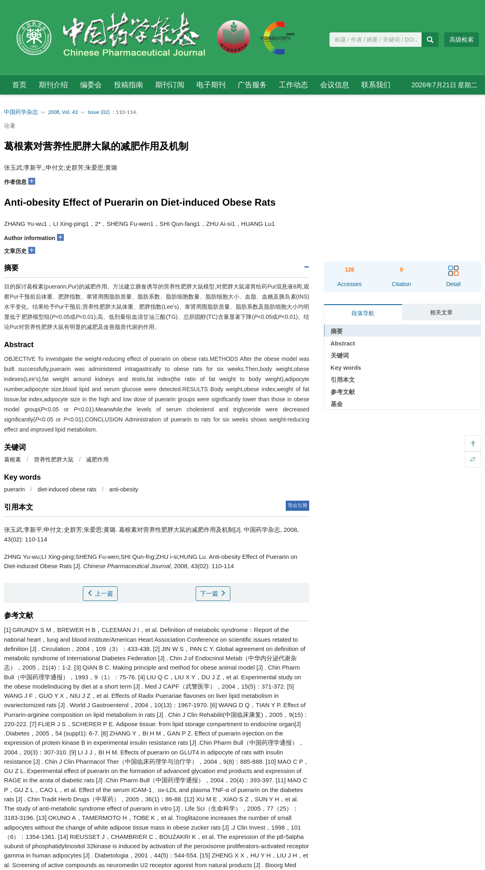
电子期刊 (211, 85)
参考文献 (343, 391)
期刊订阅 (169, 85)
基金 (337, 403)
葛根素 (12, 459)
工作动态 (293, 85)
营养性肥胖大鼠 (54, 459)
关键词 (340, 355)
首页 (19, 85)
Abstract (343, 343)
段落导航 (363, 313)
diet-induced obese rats (67, 489)
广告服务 (252, 85)
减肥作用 (97, 459)
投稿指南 (128, 85)
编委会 (91, 85)
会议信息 (334, 85)
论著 (9, 125)
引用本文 (343, 379)
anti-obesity (123, 489)
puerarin (14, 489)
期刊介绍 (53, 85)
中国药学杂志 (21, 112)
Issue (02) (99, 112)
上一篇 (100, 593)
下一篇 (213, 593)
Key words (346, 367)
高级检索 (461, 39)
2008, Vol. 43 (63, 112)
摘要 (337, 331)
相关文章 (441, 312)
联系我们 (375, 85)
